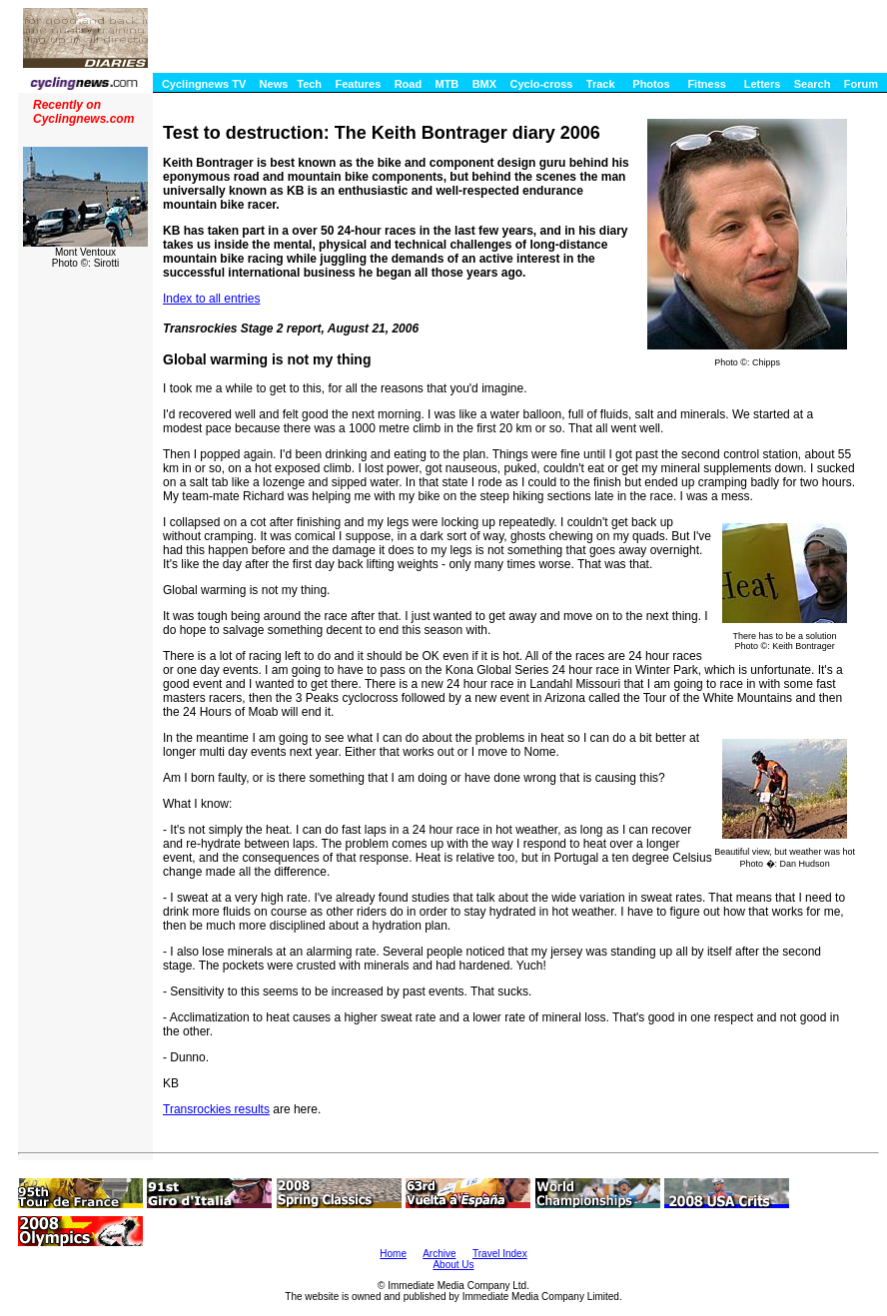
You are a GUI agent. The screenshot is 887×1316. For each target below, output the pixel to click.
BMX (484, 84)
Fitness (706, 84)
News (274, 84)
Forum (861, 84)
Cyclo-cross (540, 84)
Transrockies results (216, 1109)
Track (600, 84)
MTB (446, 84)
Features (358, 84)
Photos (650, 84)
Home (393, 1253)
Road (409, 84)
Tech (309, 84)
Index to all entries (211, 299)
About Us (453, 1264)
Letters (762, 84)
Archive (439, 1253)
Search (812, 84)
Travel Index (499, 1253)
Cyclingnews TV (204, 84)
